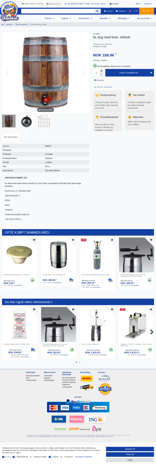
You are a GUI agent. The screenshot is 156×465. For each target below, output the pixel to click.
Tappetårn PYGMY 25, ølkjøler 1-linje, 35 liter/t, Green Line (136, 345)
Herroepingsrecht (68, 378)
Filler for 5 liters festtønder (90, 344)
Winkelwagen (49, 380)
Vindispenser (84, 18)
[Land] (130, 11)
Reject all (130, 454)
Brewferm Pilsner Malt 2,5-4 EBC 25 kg (17, 344)
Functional (69, 457)
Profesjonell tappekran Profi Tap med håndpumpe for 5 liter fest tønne (132, 275)
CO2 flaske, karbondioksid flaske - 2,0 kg (95, 274)
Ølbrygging (123, 18)
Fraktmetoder (31, 380)
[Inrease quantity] (101, 71)
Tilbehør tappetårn (21, 24)
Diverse (48, 18)
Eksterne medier (40, 457)
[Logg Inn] (108, 11)
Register (47, 378)
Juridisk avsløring (69, 382)
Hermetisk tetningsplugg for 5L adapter (16, 274)
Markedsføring (22, 457)
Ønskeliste (99, 80)
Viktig (8, 457)
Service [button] (147, 4)
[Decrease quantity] (101, 75)
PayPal (55, 457)
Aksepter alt (130, 449)
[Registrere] (121, 11)
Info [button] (137, 4)
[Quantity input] (96, 73)
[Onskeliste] (135, 11)
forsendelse (107, 87)
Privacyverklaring (68, 380)
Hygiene (65, 18)
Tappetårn (103, 18)
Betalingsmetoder (33, 376)
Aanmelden (48, 376)
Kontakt (114, 4)
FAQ (28, 378)
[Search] (97, 11)
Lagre (130, 460)
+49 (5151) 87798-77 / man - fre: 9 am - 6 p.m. (85, 4)
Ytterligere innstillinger (83, 457)
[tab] (11, 137)
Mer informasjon (11, 137)
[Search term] (57, 11)
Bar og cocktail (143, 18)
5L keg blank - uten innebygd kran (54, 274)
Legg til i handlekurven (135, 73)
